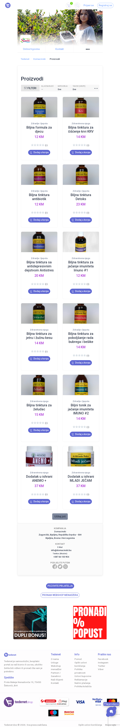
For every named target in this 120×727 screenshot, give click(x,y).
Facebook (103, 653)
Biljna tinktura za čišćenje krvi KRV (81, 129)
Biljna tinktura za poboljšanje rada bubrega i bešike (80, 335)
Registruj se (105, 5)
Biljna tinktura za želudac (39, 403)
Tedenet (25, 59)
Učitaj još (60, 510)
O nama (55, 653)
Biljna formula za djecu (39, 129)
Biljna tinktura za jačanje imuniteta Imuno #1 (81, 264)
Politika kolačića (82, 680)
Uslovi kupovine (82, 670)
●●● (88, 49)
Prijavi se (89, 5)
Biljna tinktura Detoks (81, 196)
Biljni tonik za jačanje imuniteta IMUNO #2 (81, 405)
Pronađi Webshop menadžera (60, 589)
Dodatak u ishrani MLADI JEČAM (81, 474)
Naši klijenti (57, 674)
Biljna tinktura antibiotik (39, 196)
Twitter (101, 660)
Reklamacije (80, 674)
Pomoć (78, 653)
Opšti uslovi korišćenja (90, 719)
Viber (101, 663)
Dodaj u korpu (39, 152)
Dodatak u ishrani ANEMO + (39, 474)
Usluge (54, 657)
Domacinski (39, 59)
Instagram (103, 657)
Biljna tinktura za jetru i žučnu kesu (39, 333)
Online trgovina (31, 49)
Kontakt (59, 49)
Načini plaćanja (82, 677)
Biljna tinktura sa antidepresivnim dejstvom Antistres (39, 264)
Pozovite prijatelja (60, 580)
